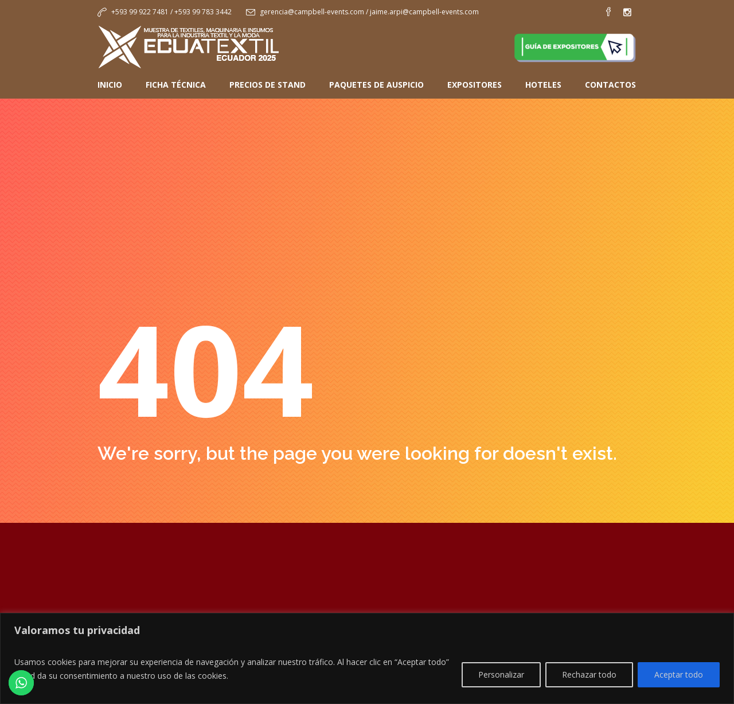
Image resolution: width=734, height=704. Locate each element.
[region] (367, 658)
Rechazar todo (589, 674)
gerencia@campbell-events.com (312, 12)
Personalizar (501, 674)
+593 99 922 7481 (140, 12)
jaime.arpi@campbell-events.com (424, 12)
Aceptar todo (678, 674)
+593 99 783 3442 (203, 12)
